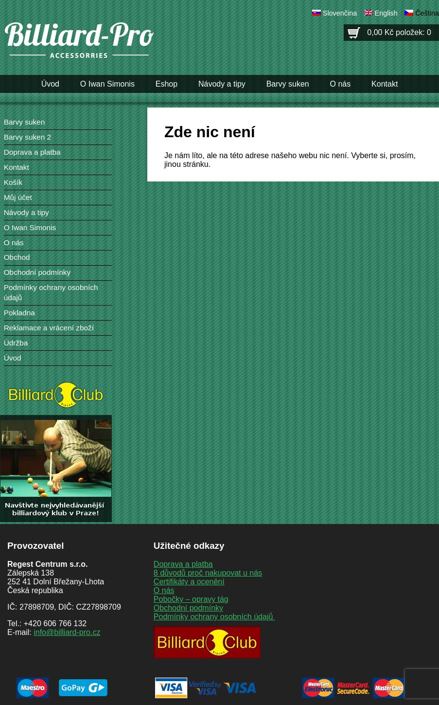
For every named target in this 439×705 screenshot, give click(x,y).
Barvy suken (287, 84)
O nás (340, 84)
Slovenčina (340, 13)
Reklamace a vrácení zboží (49, 328)
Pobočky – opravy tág (191, 599)
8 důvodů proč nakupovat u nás (208, 573)
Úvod (50, 84)
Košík (13, 182)
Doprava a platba (32, 152)
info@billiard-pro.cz (67, 632)
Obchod (17, 257)
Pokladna (19, 312)
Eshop (166, 84)
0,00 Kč (399, 32)
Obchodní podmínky (37, 272)
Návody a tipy (222, 84)
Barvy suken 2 (27, 137)
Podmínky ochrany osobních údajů (214, 617)
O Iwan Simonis (107, 84)
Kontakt (384, 84)
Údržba (16, 343)
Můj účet (18, 197)
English (386, 13)
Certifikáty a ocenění (189, 582)
